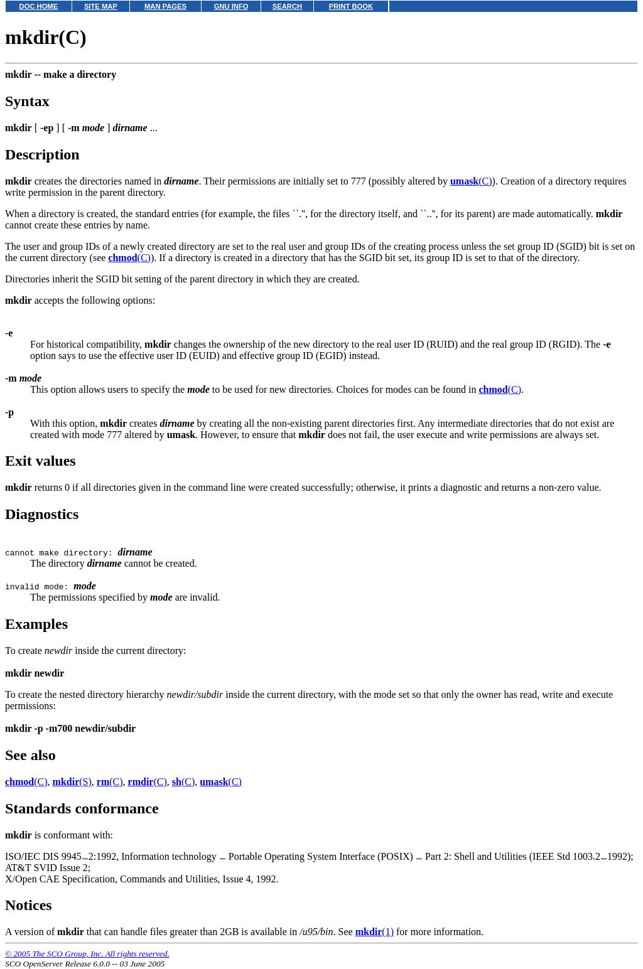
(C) (471, 181)
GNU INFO (231, 6)
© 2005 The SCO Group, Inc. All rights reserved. (87, 953)
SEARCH (287, 6)
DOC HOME (38, 6)
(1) (374, 931)
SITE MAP (100, 6)
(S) (72, 781)
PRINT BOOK (351, 6)
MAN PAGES (165, 6)
